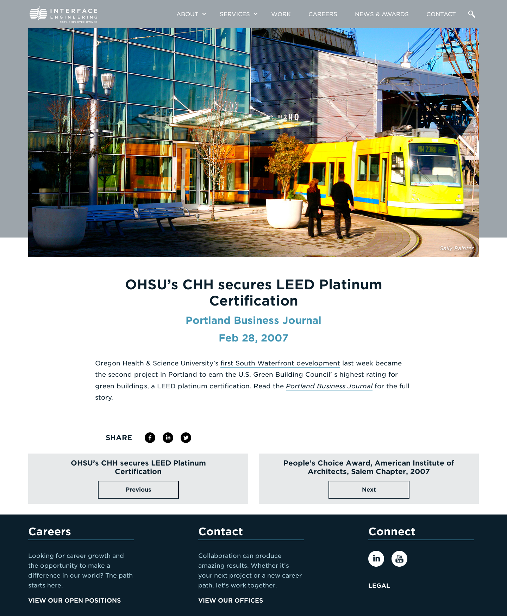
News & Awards (382, 14)
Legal (379, 585)
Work (281, 14)
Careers (322, 14)
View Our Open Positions (74, 600)
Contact (441, 14)
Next (369, 489)
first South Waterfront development (280, 363)
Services (235, 14)
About (187, 14)
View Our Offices (230, 600)
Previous (138, 489)
